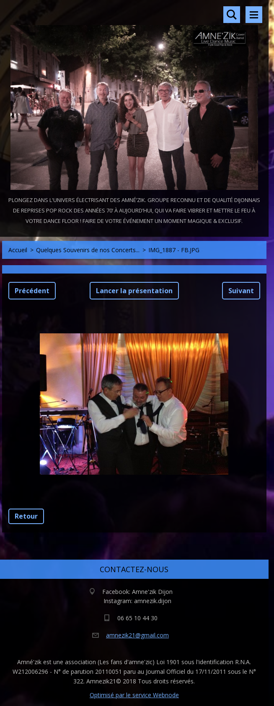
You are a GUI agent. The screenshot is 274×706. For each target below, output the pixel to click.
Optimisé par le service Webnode (134, 695)
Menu (254, 14)
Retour (26, 516)
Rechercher (231, 14)
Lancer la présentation (134, 290)
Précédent (32, 290)
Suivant (241, 290)
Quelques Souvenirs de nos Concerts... (88, 250)
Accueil (17, 250)
